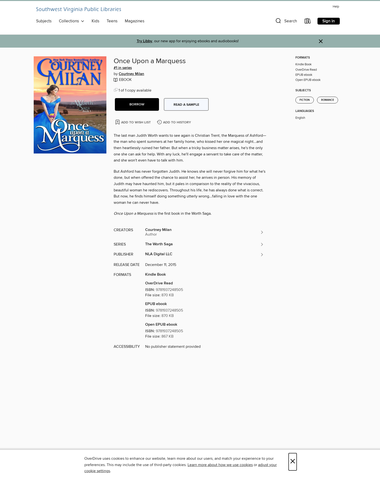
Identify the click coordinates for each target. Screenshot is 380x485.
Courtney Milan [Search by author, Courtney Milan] (131, 74)
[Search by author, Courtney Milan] (204, 232)
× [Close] (293, 462)
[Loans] (308, 22)
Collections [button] (71, 21)
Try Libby (144, 41)
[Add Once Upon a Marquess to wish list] (133, 122)
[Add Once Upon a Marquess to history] (174, 122)
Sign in (328, 21)
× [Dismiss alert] (320, 41)
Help (336, 7)
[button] (286, 22)
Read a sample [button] (186, 104)
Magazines (134, 21)
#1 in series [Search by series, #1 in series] (123, 68)
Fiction (305, 100)
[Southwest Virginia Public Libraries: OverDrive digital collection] (78, 9)
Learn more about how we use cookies (220, 464)
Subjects (44, 21)
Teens (112, 21)
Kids (95, 21)
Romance (327, 100)
